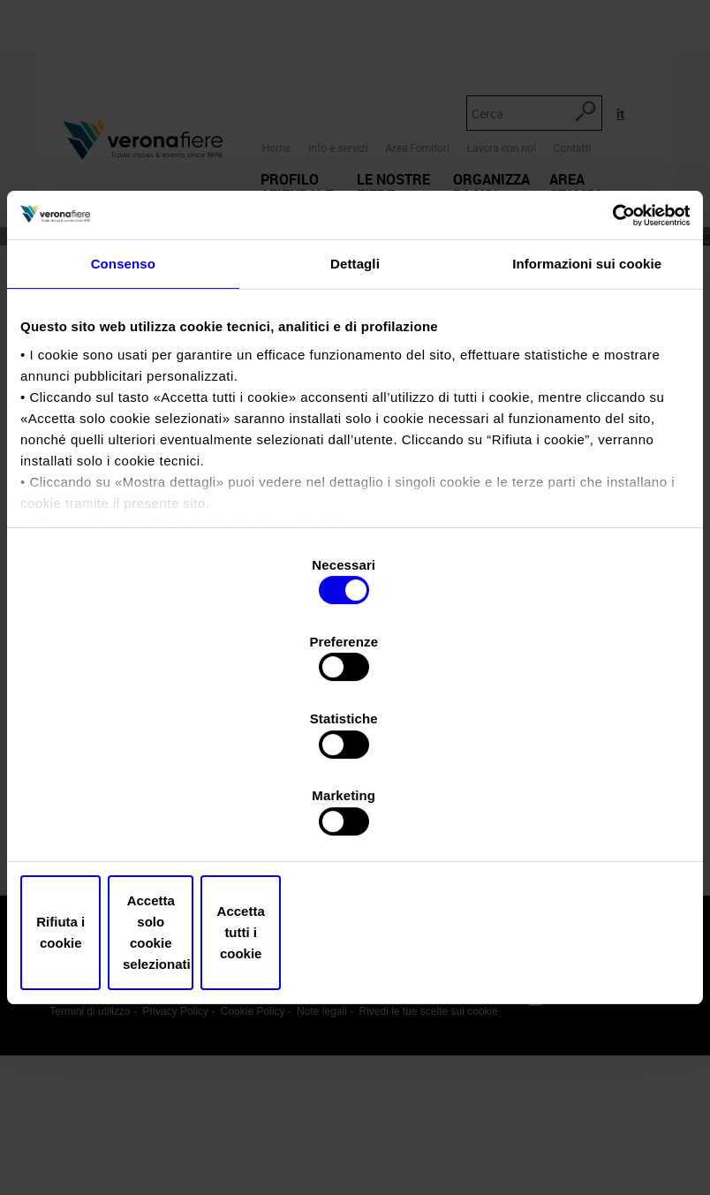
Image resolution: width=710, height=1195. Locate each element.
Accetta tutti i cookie (581, 817)
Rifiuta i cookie (129, 817)
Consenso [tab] (123, 404)
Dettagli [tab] (355, 404)
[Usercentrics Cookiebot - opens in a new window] (612, 353)
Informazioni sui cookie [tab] (586, 404)
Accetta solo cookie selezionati (355, 817)
